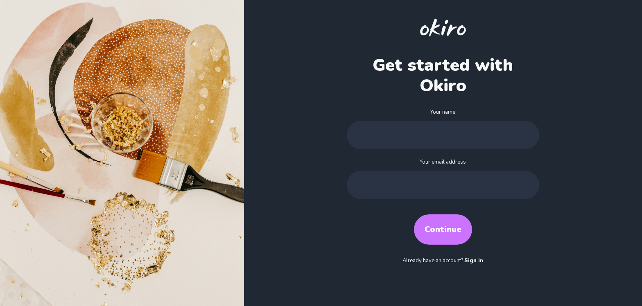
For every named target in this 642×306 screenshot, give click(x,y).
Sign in (473, 260)
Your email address (443, 162)
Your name (442, 112)
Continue (443, 229)
